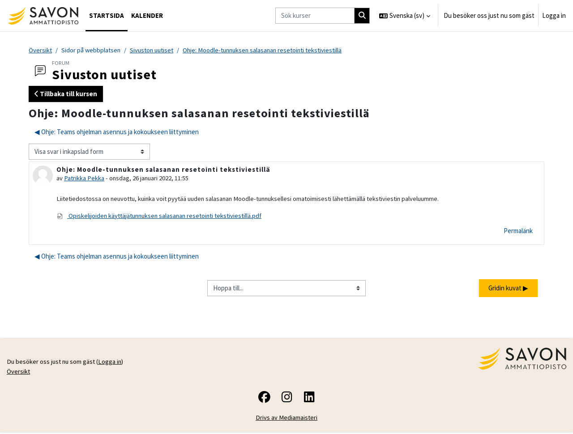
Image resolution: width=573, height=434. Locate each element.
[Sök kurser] (315, 16)
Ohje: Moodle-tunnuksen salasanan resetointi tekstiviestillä (270, 50)
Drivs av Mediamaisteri (287, 420)
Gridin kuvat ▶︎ (508, 289)
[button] (404, 15)
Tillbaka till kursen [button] (65, 94)
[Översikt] (42, 16)
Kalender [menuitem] (147, 15)
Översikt (40, 50)
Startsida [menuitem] (106, 15)
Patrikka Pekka (84, 178)
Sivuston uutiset (155, 50)
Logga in (554, 15)
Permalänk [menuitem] (518, 232)
